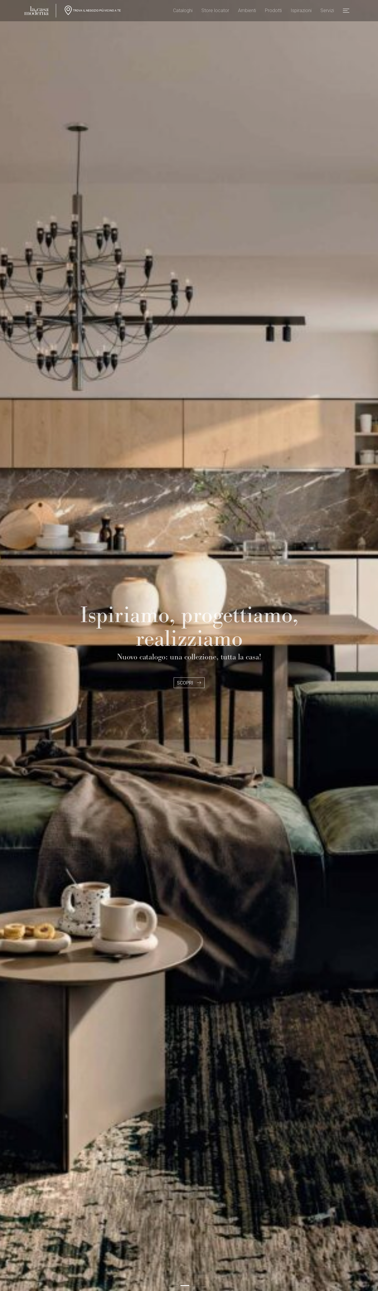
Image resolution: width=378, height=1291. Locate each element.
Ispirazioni (301, 12)
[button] (346, 12)
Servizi (327, 12)
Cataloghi (183, 12)
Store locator (215, 12)
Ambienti (247, 12)
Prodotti (273, 12)
